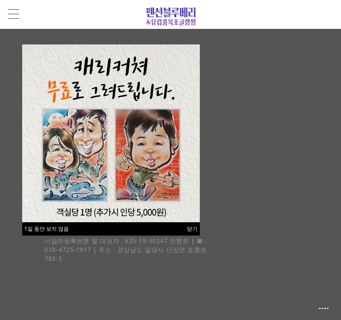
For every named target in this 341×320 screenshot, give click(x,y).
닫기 (192, 228)
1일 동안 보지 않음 (46, 228)
